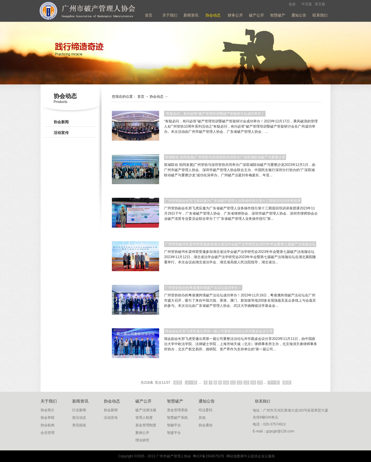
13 (246, 383)
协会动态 (156, 97)
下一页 (273, 383)
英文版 (320, 4)
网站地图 (232, 456)
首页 (148, 15)
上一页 (191, 383)
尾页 (286, 383)
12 (239, 383)
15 (260, 383)
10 (226, 383)
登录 (292, 4)
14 (253, 383)
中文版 (306, 4)
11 (233, 383)
